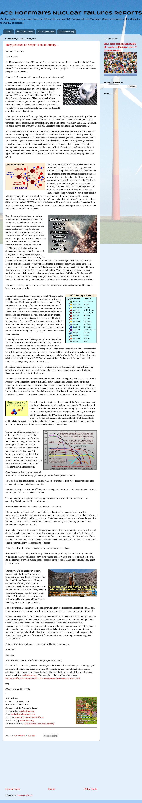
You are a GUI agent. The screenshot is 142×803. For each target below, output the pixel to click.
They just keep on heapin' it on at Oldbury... (31, 44)
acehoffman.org (66, 31)
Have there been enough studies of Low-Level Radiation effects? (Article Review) (120, 47)
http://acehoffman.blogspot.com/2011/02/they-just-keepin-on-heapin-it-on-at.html (42, 678)
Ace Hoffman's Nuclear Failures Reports (71, 13)
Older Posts (90, 789)
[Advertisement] (51, 764)
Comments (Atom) (24, 795)
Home (9, 31)
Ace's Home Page (46, 31)
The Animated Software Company (38, 723)
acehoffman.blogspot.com (23, 714)
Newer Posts (12, 789)
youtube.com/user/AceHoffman (29, 717)
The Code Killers (25, 31)
